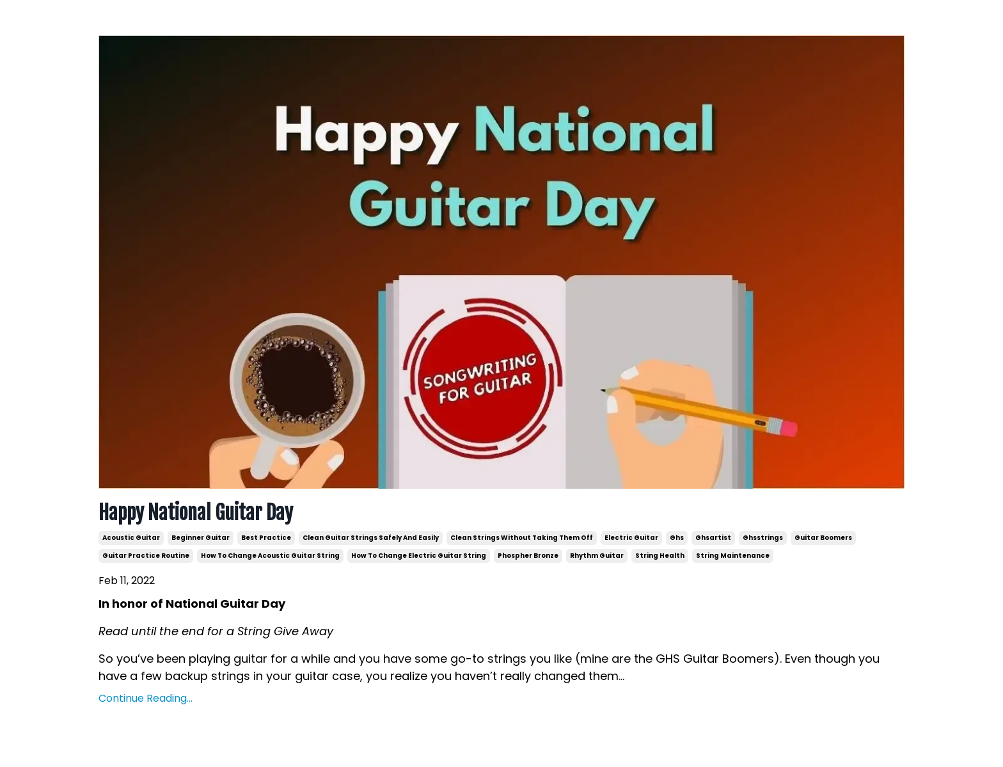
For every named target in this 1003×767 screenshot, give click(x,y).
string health (659, 555)
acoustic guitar (131, 537)
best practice (266, 537)
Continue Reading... (146, 698)
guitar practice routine (145, 555)
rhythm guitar (597, 555)
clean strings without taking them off (521, 537)
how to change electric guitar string (418, 555)
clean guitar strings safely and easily (371, 537)
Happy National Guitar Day (196, 513)
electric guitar (631, 537)
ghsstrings (763, 537)
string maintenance (733, 555)
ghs (677, 537)
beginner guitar (200, 537)
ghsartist (713, 537)
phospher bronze (528, 555)
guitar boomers (823, 537)
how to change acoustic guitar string (270, 555)
